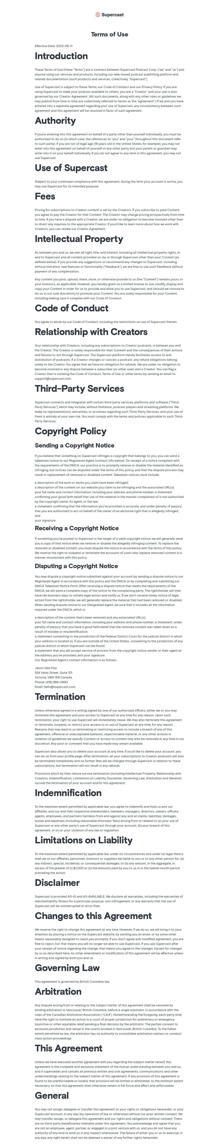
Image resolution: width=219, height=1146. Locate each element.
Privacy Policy (152, 87)
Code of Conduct (116, 87)
